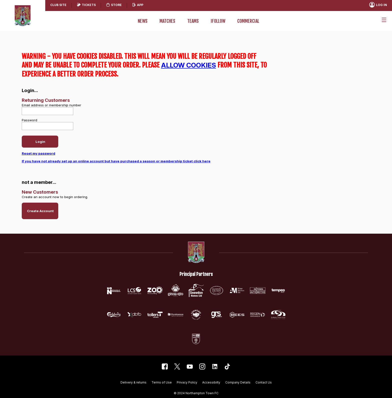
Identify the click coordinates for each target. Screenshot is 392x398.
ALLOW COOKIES (188, 65)
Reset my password (38, 153)
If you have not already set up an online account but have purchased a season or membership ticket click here (116, 161)
